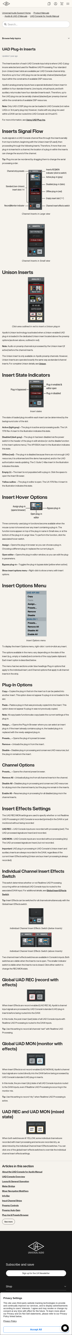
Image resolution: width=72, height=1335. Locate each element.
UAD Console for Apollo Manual (44, 16)
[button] (36, 38)
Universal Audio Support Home (16, 13)
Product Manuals (41, 13)
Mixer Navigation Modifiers (15, 1191)
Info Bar (6, 1195)
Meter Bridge (8, 1186)
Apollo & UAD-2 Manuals (16, 16)
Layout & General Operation (15, 1181)
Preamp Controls (10, 1205)
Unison (42, 363)
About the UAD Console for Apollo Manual (22, 1171)
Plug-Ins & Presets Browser (15, 1215)
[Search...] (36, 24)
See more (8, 1221)
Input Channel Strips (12, 1200)
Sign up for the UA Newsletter (36, 1273)
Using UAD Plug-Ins (35, 119)
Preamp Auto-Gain (11, 1210)
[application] (65, 1328)
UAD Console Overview (13, 1176)
